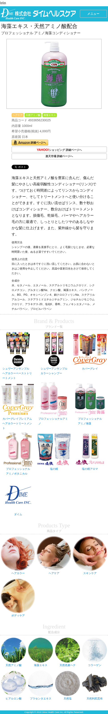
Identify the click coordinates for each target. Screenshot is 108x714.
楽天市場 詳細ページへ (59, 156)
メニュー (93, 13)
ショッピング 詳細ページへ (59, 150)
